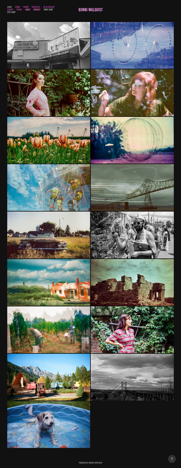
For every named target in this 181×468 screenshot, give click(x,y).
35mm (17, 7)
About (27, 9)
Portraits (36, 7)
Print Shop (48, 9)
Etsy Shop (11, 12)
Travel (19, 9)
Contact (36, 9)
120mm (26, 7)
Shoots (10, 9)
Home (9, 7)
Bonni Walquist (90, 9)
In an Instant (49, 7)
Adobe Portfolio (95, 463)
